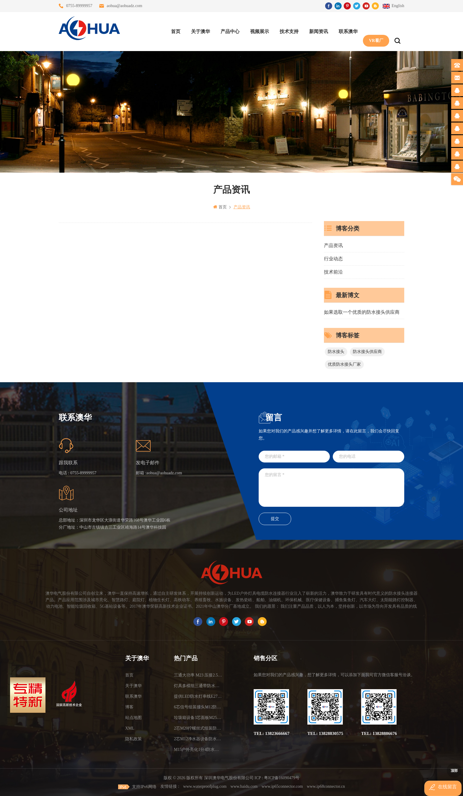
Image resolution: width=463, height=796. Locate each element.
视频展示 (257, 29)
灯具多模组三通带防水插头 (198, 685)
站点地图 (133, 717)
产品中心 (227, 29)
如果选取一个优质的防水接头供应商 (362, 311)
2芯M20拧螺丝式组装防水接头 (198, 728)
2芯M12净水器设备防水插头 (198, 738)
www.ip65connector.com (282, 786)
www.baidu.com (244, 786)
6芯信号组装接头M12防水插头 (198, 707)
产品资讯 (333, 245)
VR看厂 (373, 29)
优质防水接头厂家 (344, 364)
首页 (173, 29)
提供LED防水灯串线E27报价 (198, 696)
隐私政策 (133, 738)
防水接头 (336, 351)
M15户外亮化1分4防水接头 (198, 749)
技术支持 (286, 29)
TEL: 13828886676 (379, 733)
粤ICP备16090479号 (281, 777)
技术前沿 (333, 271)
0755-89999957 (79, 6)
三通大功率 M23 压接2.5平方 (198, 675)
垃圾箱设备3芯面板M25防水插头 (198, 717)
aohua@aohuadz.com (124, 6)
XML (129, 728)
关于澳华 (198, 29)
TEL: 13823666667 (271, 733)
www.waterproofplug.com (204, 786)
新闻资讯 (316, 29)
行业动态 (333, 258)
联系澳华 (345, 29)
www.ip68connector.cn (326, 786)
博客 (129, 707)
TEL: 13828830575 (325, 733)
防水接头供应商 (367, 351)
